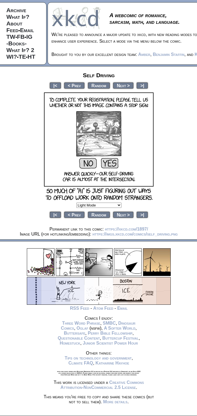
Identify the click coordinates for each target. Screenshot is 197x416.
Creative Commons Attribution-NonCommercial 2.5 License (102, 385)
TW (10, 36)
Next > (123, 85)
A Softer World (119, 328)
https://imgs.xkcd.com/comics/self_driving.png (135, 234)
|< (55, 85)
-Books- (16, 43)
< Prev (74, 85)
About (14, 23)
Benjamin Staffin (168, 54)
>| (142, 85)
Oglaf (82, 328)
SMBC (109, 323)
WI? (11, 56)
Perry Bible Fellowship (110, 333)
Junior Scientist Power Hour (110, 343)
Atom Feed (103, 308)
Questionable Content (79, 338)
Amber (144, 54)
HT (31, 56)
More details (115, 401)
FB (21, 36)
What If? (17, 17)
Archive (16, 10)
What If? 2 (20, 50)
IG (29, 36)
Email (27, 30)
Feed (12, 30)
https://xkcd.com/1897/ (126, 229)
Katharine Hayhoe (112, 363)
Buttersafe (74, 333)
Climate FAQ (80, 363)
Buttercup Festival (120, 338)
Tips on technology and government (98, 358)
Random (99, 85)
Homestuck (70, 343)
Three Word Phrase (81, 323)
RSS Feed (79, 308)
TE (22, 56)
